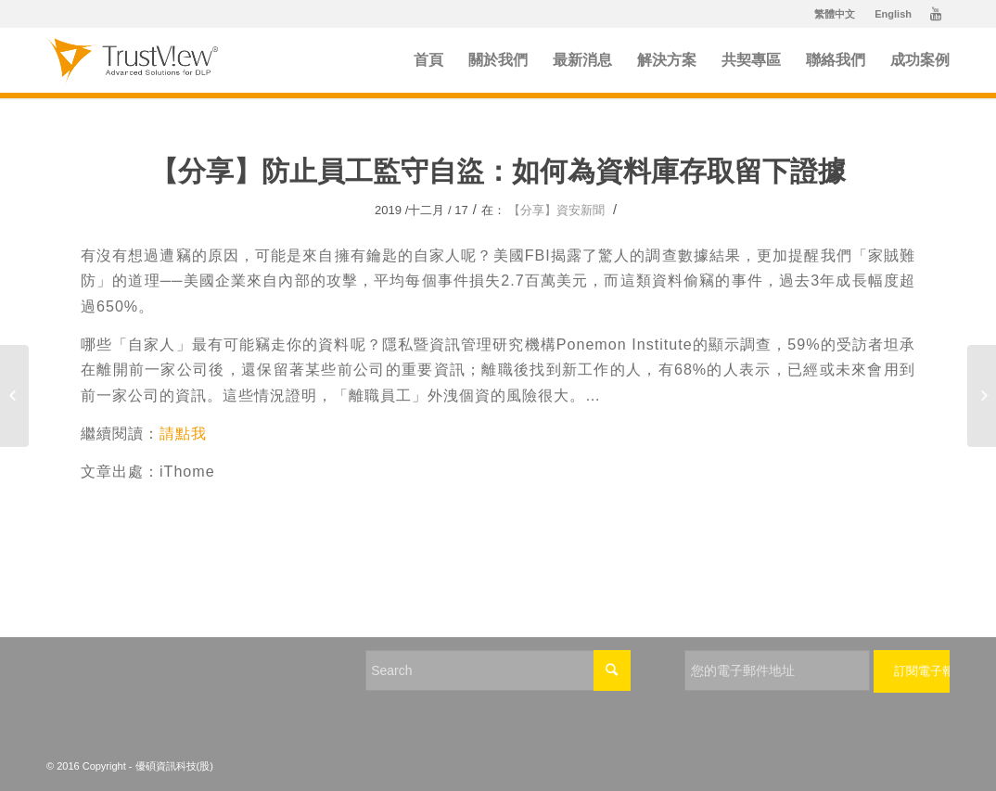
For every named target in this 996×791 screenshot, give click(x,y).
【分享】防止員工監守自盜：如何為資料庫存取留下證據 (498, 171)
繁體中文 (834, 13)
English (893, 13)
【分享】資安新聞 (556, 210)
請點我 (183, 433)
